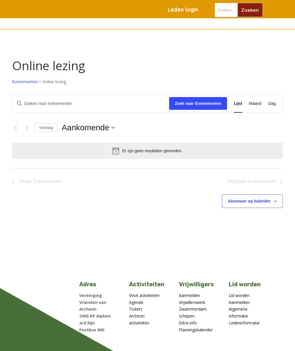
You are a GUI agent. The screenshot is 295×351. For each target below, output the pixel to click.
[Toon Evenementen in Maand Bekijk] (255, 103)
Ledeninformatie (244, 323)
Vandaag (46, 128)
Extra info (188, 323)
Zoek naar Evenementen (198, 103)
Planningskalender (196, 330)
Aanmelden (189, 295)
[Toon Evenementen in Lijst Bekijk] (238, 103)
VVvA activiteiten (144, 295)
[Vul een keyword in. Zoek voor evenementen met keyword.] (90, 103)
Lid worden (239, 295)
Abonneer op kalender (249, 201)
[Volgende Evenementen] (26, 127)
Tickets (135, 309)
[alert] (147, 151)
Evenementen (25, 81)
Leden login (182, 10)
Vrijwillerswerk (192, 302)
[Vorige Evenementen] (15, 127)
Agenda (136, 302)
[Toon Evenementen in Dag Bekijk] (272, 103)
